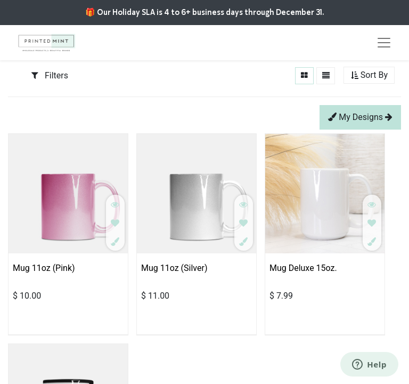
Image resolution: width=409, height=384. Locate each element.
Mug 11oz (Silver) (174, 268)
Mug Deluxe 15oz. (303, 268)
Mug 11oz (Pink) (44, 268)
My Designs (360, 117)
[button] (369, 75)
